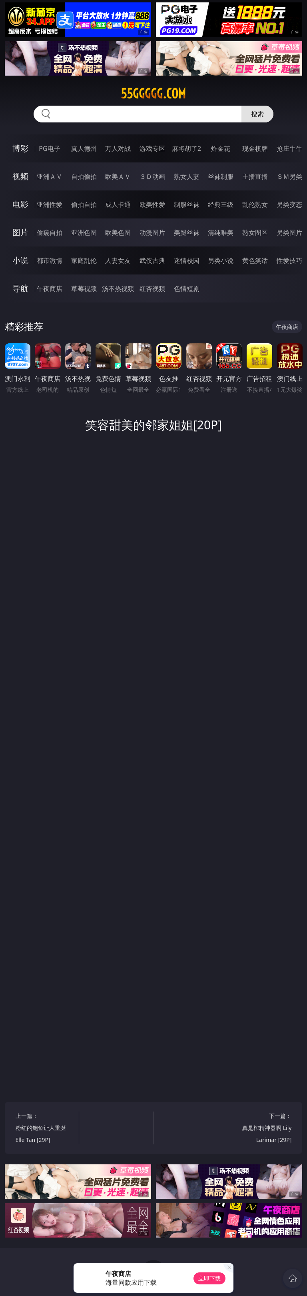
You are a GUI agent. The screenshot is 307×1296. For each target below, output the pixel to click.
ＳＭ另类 (289, 176)
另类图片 (289, 232)
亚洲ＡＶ (49, 176)
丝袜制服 (220, 176)
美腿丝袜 (186, 232)
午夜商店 (49, 288)
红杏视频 (152, 288)
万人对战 (118, 148)
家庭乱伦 (84, 260)
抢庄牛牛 (289, 148)
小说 (20, 260)
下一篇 (261, 1129)
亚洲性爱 (49, 204)
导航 (20, 288)
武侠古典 (152, 260)
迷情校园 (186, 260)
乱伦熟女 (255, 204)
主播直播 (255, 176)
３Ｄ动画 (152, 176)
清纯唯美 (220, 232)
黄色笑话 (255, 260)
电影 (20, 204)
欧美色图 (118, 232)
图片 (20, 232)
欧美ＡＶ (118, 176)
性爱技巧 (289, 260)
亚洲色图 (84, 232)
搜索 (257, 114)
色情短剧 (186, 288)
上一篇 (46, 1129)
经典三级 (220, 204)
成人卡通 (118, 204)
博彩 (20, 148)
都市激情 (49, 260)
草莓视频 (84, 288)
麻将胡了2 (186, 148)
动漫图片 (152, 232)
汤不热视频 (118, 288)
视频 (20, 176)
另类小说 (220, 260)
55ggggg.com (153, 94)
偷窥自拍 (49, 232)
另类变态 (289, 204)
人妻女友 (118, 260)
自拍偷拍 (84, 176)
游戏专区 (152, 148)
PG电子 (49, 148)
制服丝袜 (186, 204)
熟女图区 (255, 232)
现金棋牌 (255, 148)
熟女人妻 (186, 176)
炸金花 (220, 148)
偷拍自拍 (84, 204)
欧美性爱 (152, 204)
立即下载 (209, 1278)
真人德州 (84, 148)
